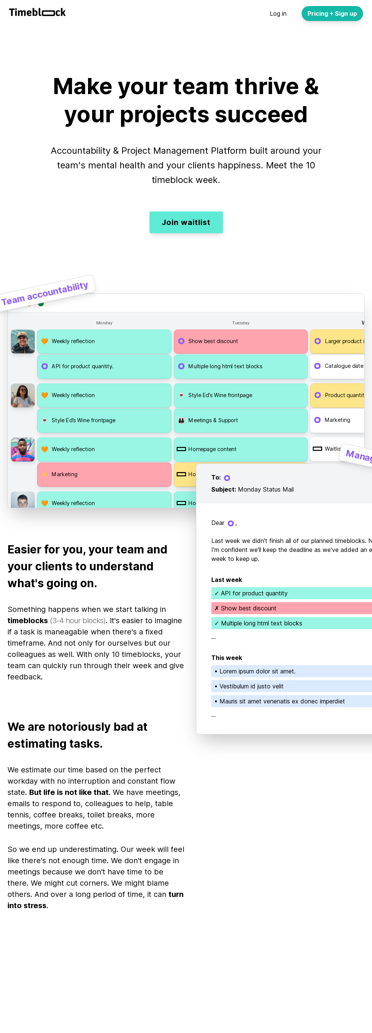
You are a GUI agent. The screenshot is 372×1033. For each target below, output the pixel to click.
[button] (104, 342)
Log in (278, 13)
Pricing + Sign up (332, 13)
